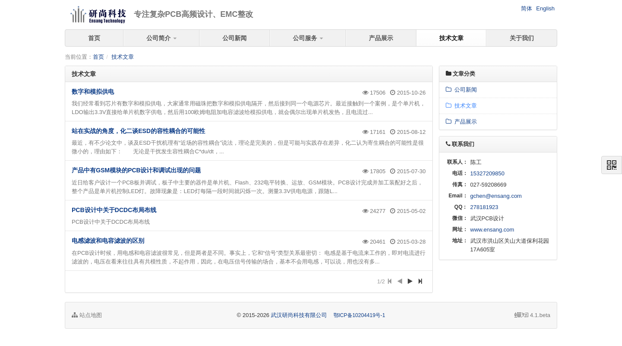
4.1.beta (532, 315)
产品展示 (381, 38)
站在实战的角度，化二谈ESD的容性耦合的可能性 (138, 130)
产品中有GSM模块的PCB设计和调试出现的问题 (136, 170)
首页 (94, 38)
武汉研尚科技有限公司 (299, 315)
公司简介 (161, 38)
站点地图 (87, 315)
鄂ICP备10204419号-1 (359, 315)
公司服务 (308, 38)
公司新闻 (234, 38)
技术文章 (451, 38)
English (545, 8)
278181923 (484, 207)
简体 (526, 8)
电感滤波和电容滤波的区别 (108, 240)
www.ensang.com (492, 229)
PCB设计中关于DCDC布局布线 (114, 209)
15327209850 (487, 173)
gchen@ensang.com (496, 196)
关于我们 (522, 38)
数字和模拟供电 (93, 91)
